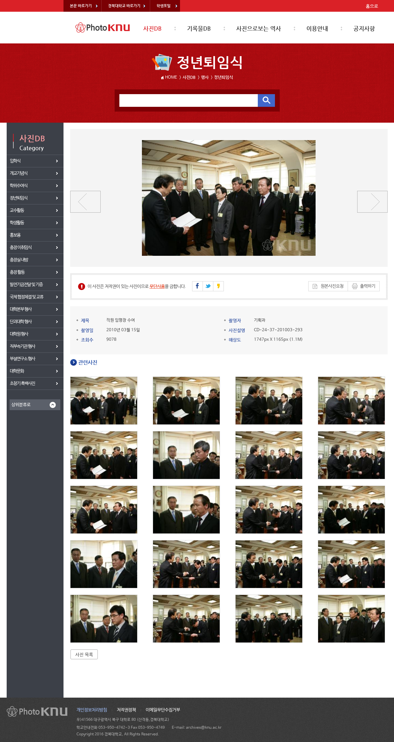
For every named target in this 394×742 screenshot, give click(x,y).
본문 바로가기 (81, 5)
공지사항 (364, 28)
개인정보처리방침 (92, 710)
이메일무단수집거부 (163, 710)
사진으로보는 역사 (258, 28)
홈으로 (372, 6)
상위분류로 (20, 404)
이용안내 (317, 28)
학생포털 (163, 5)
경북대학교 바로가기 (124, 5)
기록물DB (199, 28)
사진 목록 (84, 654)
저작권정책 (126, 710)
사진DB (152, 28)
